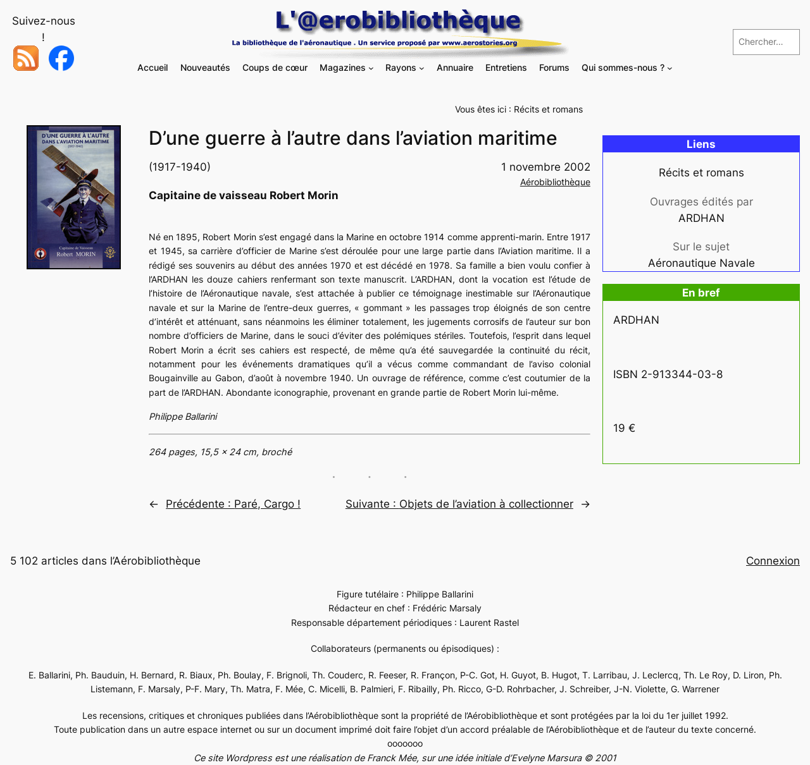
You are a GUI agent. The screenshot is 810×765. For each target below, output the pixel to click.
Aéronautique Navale (701, 263)
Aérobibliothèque (555, 181)
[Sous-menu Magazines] (371, 68)
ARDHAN (701, 218)
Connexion (773, 560)
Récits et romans (548, 109)
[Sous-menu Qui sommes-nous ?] (670, 68)
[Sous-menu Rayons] (422, 68)
